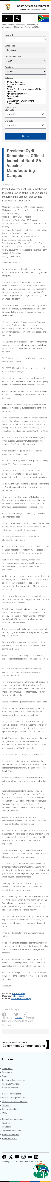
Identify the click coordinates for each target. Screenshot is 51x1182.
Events (5, 1076)
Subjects (9, 78)
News (11, 25)
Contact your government (13, 1119)
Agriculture (25, 91)
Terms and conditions (11, 1131)
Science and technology (21, 998)
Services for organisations (13, 1098)
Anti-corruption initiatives (25, 94)
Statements (7, 1068)
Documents (7, 1072)
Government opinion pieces (14, 1080)
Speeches (20, 25)
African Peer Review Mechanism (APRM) (25, 89)
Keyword (9, 35)
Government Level (13, 56)
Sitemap (6, 1105)
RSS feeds (6, 1127)
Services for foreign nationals (14, 1101)
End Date (9, 121)
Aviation (25, 98)
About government (10, 1088)
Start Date (9, 110)
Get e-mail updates (10, 1109)
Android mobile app (10, 1134)
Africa (25, 87)
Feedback (6, 1123)
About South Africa (10, 1084)
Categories (10, 46)
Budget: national (25, 103)
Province (9, 67)
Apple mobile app (9, 1138)
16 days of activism (25, 82)
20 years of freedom (25, 84)
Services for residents (11, 1094)
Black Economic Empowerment (25, 101)
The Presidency (18, 993)
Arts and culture (25, 96)
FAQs (4, 1113)
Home (4, 25)
